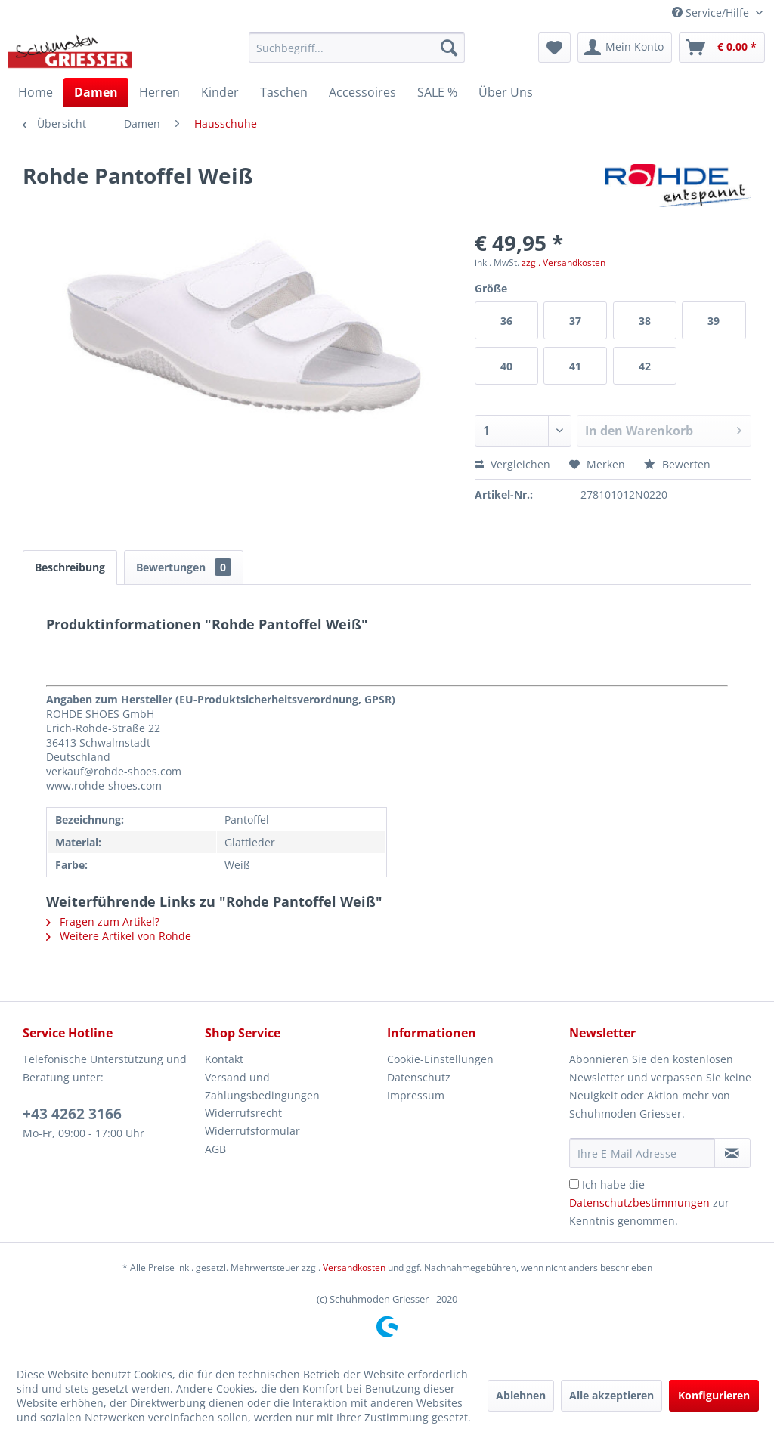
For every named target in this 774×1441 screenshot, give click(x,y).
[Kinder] (219, 92)
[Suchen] (449, 47)
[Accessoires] (362, 92)
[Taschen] (283, 92)
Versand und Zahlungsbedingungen (262, 1086)
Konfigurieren (714, 1395)
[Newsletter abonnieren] (732, 1153)
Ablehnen (521, 1395)
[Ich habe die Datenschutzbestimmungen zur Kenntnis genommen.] (574, 1184)
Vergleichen (512, 464)
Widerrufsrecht (243, 1112)
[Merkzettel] (554, 47)
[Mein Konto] (624, 47)
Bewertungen (183, 567)
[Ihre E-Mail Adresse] (642, 1153)
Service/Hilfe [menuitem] (712, 12)
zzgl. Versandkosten (563, 262)
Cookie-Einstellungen (440, 1059)
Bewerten (677, 464)
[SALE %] (437, 92)
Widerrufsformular (252, 1131)
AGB (215, 1149)
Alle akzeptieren (611, 1395)
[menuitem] (357, 47)
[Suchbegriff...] (357, 47)
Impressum (415, 1095)
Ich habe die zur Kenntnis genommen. (649, 1202)
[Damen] (95, 92)
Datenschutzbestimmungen (639, 1202)
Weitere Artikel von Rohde (118, 936)
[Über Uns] (505, 92)
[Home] (35, 92)
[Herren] (159, 92)
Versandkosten (354, 1267)
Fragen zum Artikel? (102, 921)
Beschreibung (70, 567)
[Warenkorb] (722, 47)
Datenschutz (418, 1077)
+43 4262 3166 (72, 1114)
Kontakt (224, 1059)
